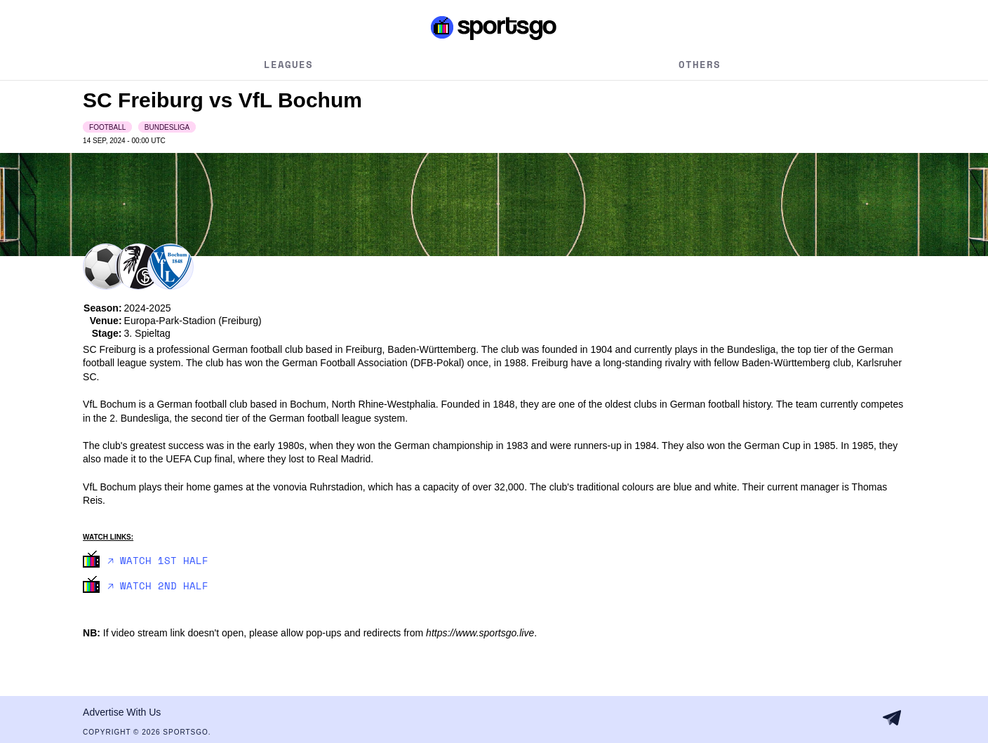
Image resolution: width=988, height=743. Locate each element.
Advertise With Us (122, 712)
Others (700, 64)
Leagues (288, 64)
